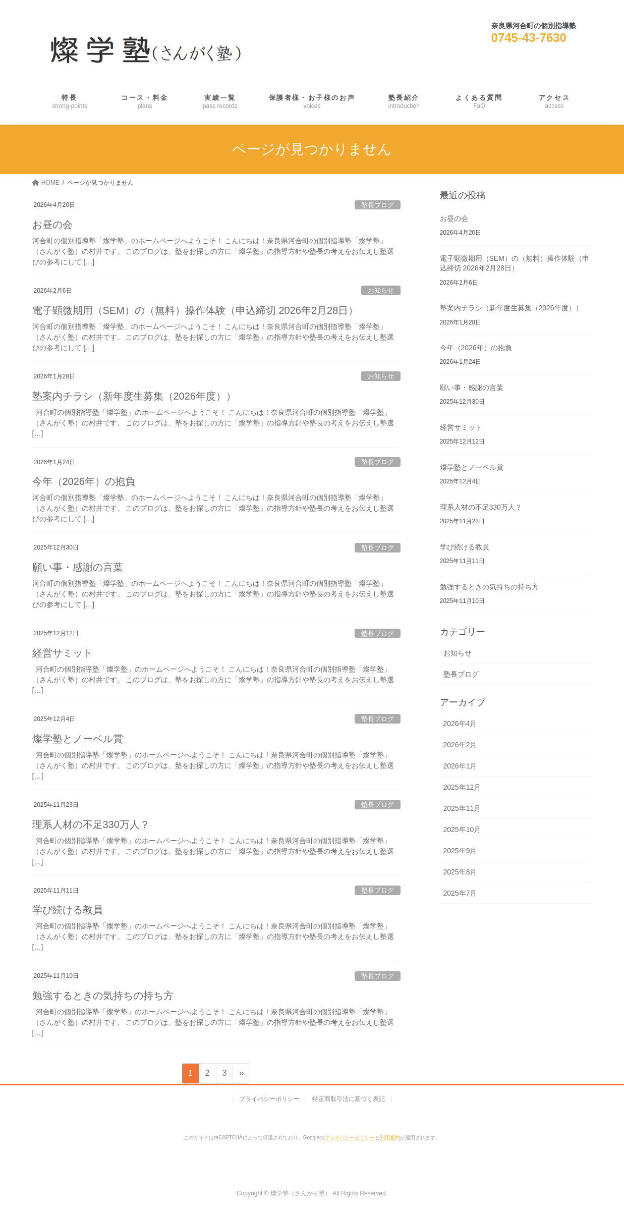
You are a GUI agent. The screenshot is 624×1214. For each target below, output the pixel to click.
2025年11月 (462, 808)
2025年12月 (462, 787)
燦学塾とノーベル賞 (77, 738)
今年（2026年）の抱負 (84, 481)
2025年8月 (460, 872)
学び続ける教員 (67, 909)
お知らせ (381, 290)
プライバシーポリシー (269, 1098)
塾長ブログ (377, 205)
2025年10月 (462, 829)
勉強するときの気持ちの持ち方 (103, 995)
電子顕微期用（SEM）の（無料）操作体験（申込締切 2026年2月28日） (195, 310)
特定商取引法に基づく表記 (348, 1098)
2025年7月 (460, 893)
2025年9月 (460, 851)
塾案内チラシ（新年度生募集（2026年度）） (134, 396)
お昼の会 (52, 224)
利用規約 (390, 1137)
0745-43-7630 (528, 37)
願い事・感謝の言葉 (77, 567)
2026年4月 (460, 724)
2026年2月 (460, 745)
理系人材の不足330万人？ (91, 824)
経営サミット (62, 652)
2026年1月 (460, 766)
